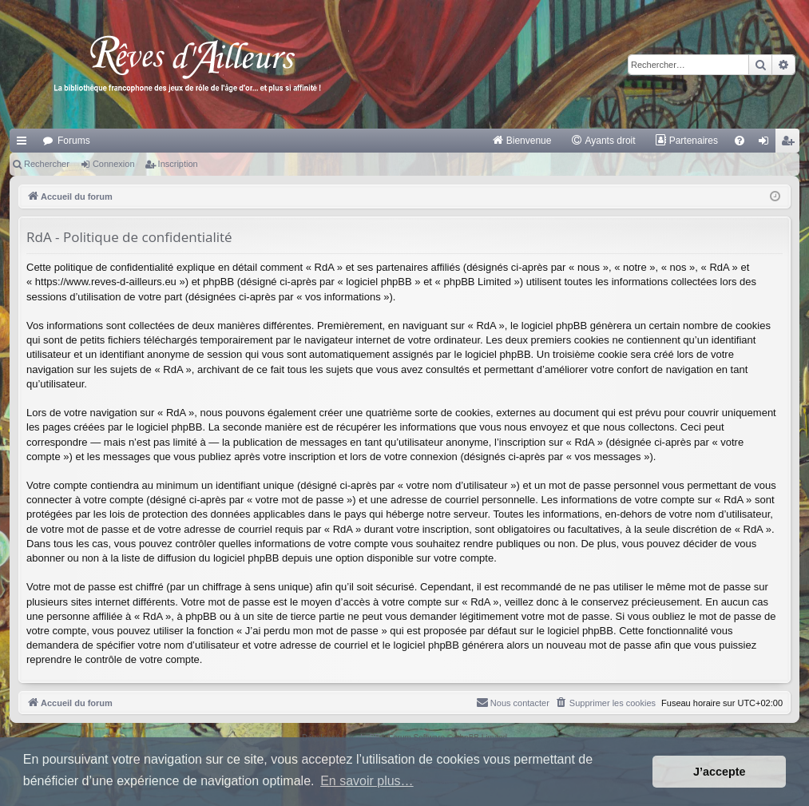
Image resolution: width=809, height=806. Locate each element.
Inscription (178, 164)
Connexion (114, 164)
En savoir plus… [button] (367, 781)
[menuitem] (521, 141)
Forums (74, 140)
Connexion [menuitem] (767, 144)
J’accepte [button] (719, 771)
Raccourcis (25, 144)
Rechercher (46, 164)
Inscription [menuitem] (791, 144)
